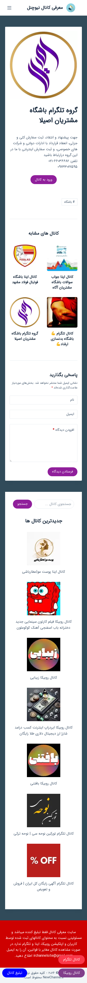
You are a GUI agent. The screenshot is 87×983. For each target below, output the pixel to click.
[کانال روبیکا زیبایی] (43, 654)
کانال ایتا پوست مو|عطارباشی (43, 572)
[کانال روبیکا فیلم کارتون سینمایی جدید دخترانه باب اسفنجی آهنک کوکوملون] (43, 598)
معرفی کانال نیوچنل (45, 7)
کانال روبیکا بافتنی (43, 783)
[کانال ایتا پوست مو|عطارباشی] (43, 548)
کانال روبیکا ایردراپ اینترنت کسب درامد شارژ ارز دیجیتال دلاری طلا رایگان (44, 730)
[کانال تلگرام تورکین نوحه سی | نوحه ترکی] (43, 810)
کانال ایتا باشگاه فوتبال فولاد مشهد (25, 279)
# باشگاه (69, 201)
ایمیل (70, 414)
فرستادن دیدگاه (62, 471)
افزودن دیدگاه (63, 430)
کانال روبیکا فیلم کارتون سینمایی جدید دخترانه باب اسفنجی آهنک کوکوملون (44, 624)
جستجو (22, 504)
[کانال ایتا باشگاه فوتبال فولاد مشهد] (25, 255)
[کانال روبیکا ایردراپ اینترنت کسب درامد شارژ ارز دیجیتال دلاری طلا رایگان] (43, 704)
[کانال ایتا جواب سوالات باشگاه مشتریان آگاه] (62, 255)
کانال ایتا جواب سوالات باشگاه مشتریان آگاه (62, 282)
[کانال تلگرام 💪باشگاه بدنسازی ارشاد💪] (62, 312)
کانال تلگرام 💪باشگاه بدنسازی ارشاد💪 (62, 339)
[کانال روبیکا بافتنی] (43, 760)
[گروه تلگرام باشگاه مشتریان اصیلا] (25, 312)
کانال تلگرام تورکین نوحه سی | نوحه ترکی (44, 833)
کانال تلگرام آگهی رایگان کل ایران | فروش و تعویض (44, 886)
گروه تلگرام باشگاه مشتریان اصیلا (25, 336)
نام (72, 399)
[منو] (9, 8)
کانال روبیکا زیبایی (43, 677)
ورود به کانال (43, 179)
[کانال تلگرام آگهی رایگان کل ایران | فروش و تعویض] (43, 860)
